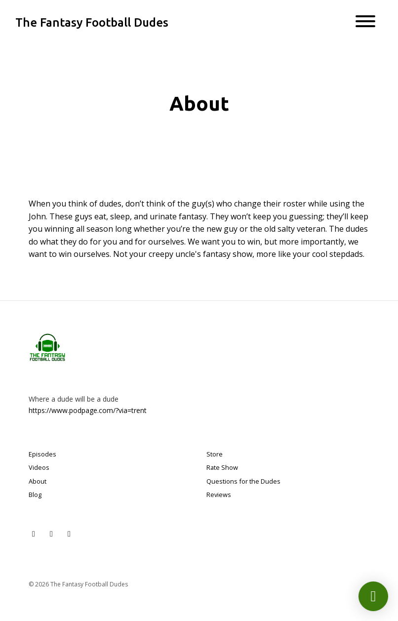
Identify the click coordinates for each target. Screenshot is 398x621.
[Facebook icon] (69, 533)
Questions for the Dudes (243, 481)
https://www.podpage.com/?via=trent (88, 410)
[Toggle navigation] (365, 23)
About (37, 481)
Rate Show (222, 467)
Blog (35, 494)
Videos (39, 467)
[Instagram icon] (51, 533)
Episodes (42, 454)
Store (214, 454)
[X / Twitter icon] (34, 533)
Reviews (218, 494)
